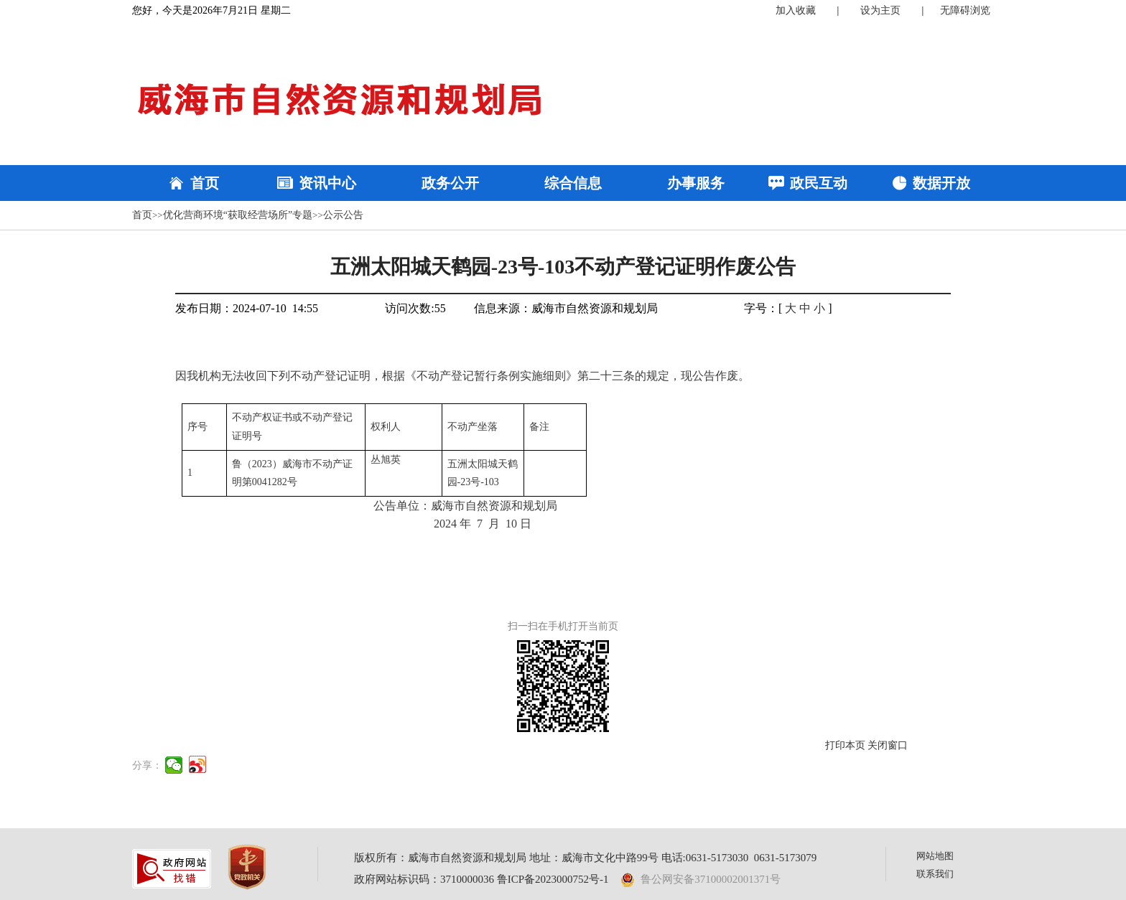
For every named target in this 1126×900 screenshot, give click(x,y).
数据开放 (941, 183)
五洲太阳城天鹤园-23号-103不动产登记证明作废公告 (563, 267)
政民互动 (818, 183)
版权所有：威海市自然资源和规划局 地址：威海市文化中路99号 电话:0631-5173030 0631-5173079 (585, 857)
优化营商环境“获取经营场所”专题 (237, 215)
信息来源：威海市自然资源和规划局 (566, 308)
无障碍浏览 (965, 10)
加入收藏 (796, 10)
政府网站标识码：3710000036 (424, 879)
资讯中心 (327, 183)
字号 (755, 308)
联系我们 (935, 873)
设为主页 (880, 10)
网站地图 (935, 855)
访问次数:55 (415, 308)
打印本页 (845, 745)
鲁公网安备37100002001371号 (701, 879)
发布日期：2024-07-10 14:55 (246, 308)
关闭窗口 (887, 745)
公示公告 (343, 215)
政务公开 (450, 183)
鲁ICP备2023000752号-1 (553, 879)
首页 (204, 183)
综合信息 (573, 183)
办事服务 (696, 183)
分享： (147, 765)
